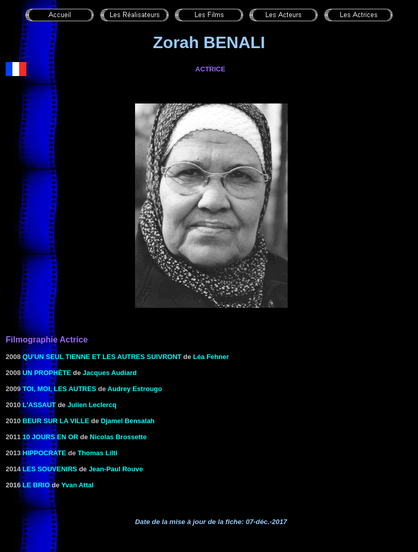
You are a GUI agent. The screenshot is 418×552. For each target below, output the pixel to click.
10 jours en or (51, 437)
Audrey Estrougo (135, 389)
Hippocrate (44, 453)
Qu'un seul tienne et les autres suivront (102, 357)
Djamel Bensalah (128, 421)
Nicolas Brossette (118, 437)
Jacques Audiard (110, 373)
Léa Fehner (211, 357)
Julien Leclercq (91, 405)
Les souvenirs (50, 469)
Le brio (36, 485)
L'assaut (39, 405)
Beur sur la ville (56, 421)
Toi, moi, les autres (59, 389)
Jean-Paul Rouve (115, 469)
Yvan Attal (77, 485)
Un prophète (47, 373)
